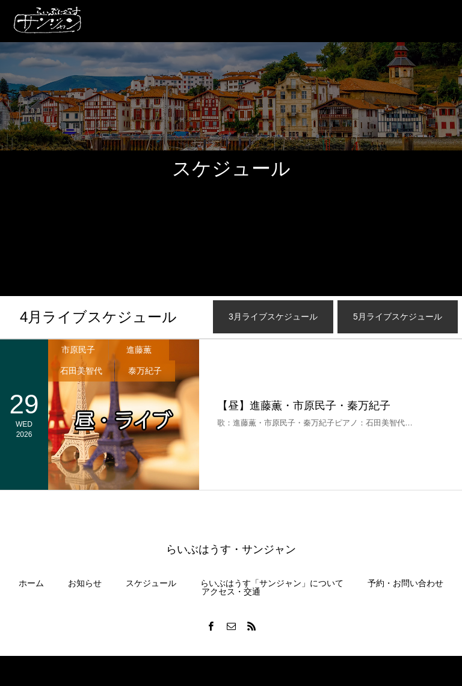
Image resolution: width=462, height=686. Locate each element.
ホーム (31, 583)
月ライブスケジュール (98, 317)
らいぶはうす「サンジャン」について (271, 583)
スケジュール (151, 583)
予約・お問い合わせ (405, 583)
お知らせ (85, 583)
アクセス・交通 (231, 591)
